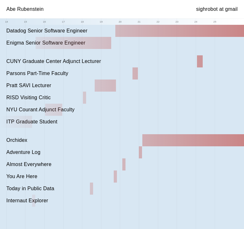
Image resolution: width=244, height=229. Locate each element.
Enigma (15, 42)
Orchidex (16, 140)
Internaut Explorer (27, 200)
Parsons (15, 73)
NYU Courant (21, 109)
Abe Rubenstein (25, 9)
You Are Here (21, 176)
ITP (10, 121)
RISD (12, 97)
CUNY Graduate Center (34, 61)
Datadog (16, 30)
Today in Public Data (30, 188)
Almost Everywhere (28, 164)
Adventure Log (23, 152)
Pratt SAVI (18, 85)
